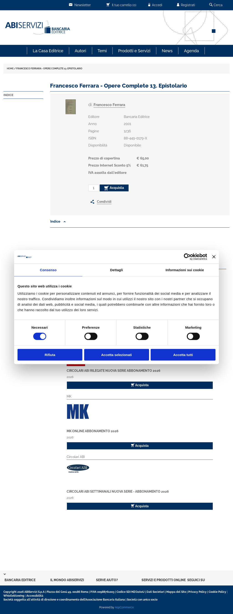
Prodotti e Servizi (134, 50)
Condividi (104, 201)
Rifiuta (50, 354)
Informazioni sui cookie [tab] (185, 270)
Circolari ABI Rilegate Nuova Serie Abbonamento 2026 (113, 370)
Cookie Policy (217, 591)
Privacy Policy (197, 591)
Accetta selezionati (116, 354)
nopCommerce (124, 607)
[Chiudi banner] (213, 256)
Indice (8, 95)
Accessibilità (34, 595)
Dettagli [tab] (116, 270)
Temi (102, 50)
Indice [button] (58, 221)
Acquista (114, 188)
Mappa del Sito (176, 591)
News (167, 50)
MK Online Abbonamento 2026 (93, 431)
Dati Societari (155, 591)
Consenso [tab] (48, 270)
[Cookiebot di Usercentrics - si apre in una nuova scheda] (187, 256)
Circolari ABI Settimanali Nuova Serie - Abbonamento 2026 (118, 491)
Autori (80, 50)
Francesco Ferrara (109, 105)
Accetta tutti (183, 354)
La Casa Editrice (48, 50)
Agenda (191, 50)
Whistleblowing (13, 595)
